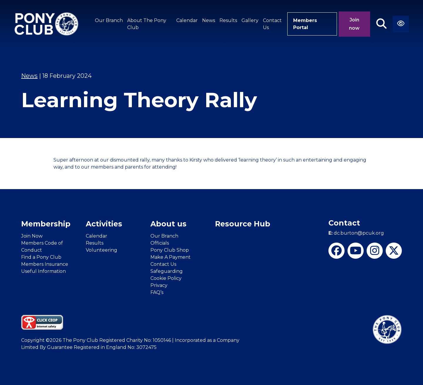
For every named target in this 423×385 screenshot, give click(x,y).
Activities (104, 223)
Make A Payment (170, 257)
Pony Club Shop (169, 250)
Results (228, 20)
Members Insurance (44, 264)
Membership (45, 223)
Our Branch (109, 20)
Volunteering (101, 250)
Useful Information (43, 271)
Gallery (249, 20)
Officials (159, 243)
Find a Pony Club (41, 257)
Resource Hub (242, 223)
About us (168, 223)
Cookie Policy (166, 278)
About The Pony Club (146, 24)
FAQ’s (156, 292)
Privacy (158, 285)
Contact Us (272, 24)
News (208, 20)
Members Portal (305, 24)
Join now (354, 24)
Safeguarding (166, 271)
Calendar (187, 20)
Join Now (32, 236)
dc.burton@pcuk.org (356, 233)
